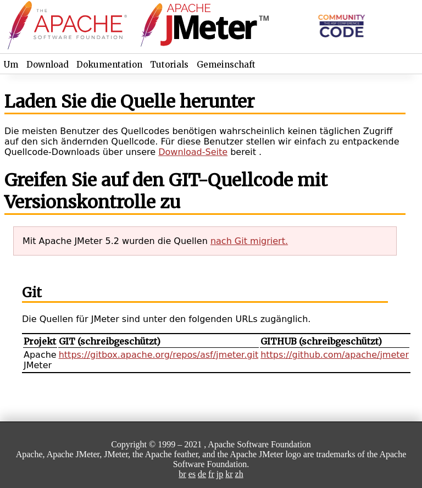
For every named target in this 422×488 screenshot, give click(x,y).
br (182, 474)
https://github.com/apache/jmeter (334, 355)
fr (211, 474)
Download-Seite (192, 152)
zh (239, 474)
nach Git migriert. (249, 241)
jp (219, 474)
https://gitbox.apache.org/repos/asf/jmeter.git (158, 355)
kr (228, 474)
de (202, 474)
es (192, 474)
